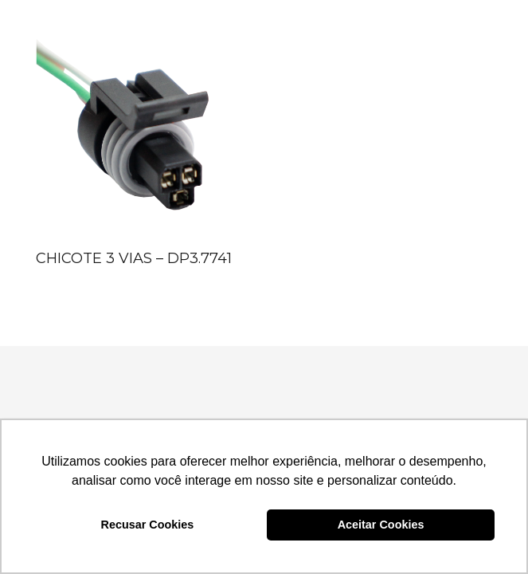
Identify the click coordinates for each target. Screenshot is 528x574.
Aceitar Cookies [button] (381, 524)
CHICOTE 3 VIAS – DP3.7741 (134, 258)
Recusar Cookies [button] (147, 524)
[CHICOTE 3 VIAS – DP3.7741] (139, 139)
